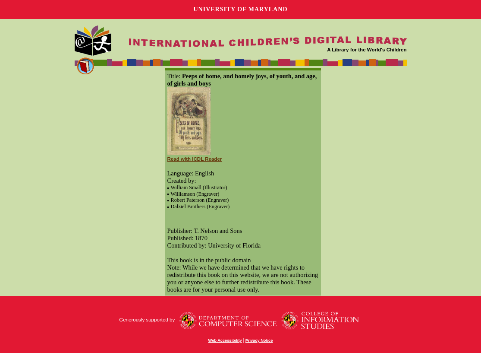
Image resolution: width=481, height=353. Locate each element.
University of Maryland (240, 9)
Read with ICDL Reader (194, 159)
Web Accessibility (225, 340)
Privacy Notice (259, 340)
